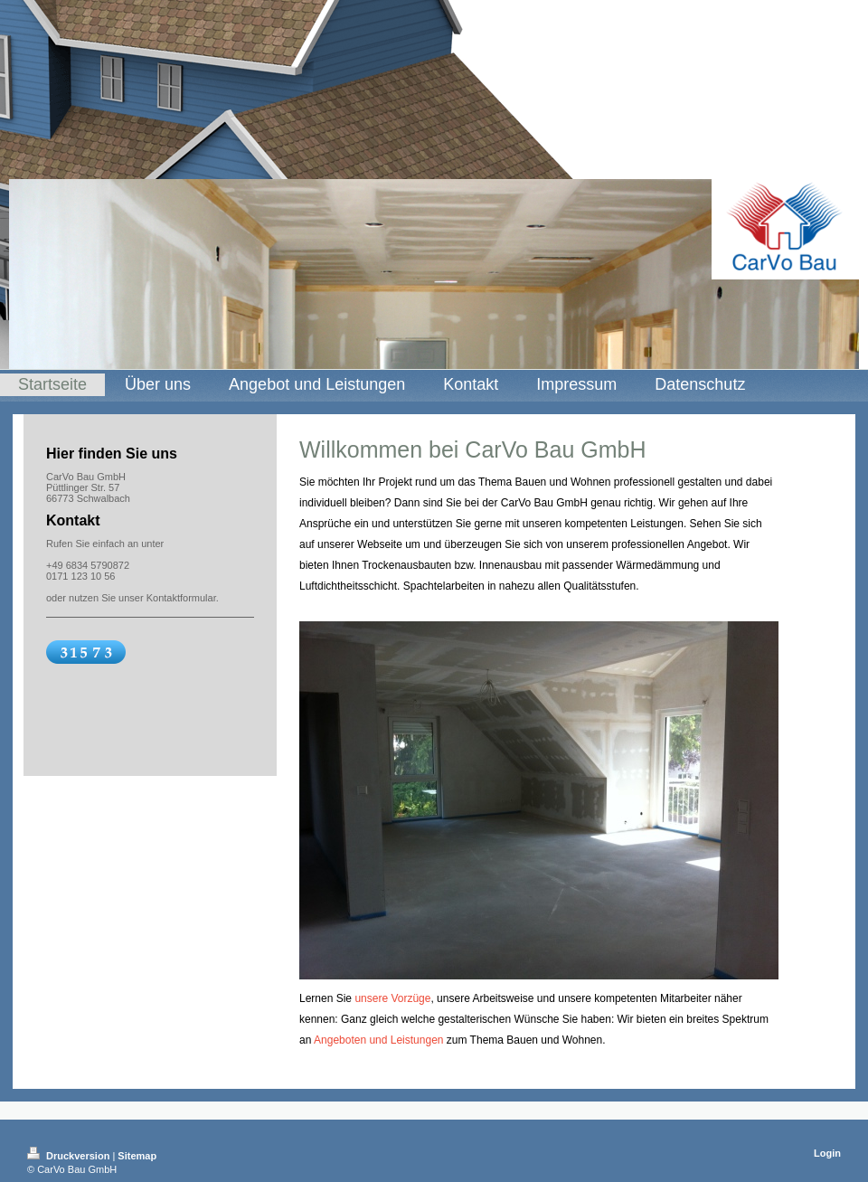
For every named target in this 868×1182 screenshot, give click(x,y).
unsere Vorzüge (392, 998)
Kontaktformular (181, 597)
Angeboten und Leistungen (378, 1040)
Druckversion (69, 1155)
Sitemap (137, 1155)
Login (827, 1153)
